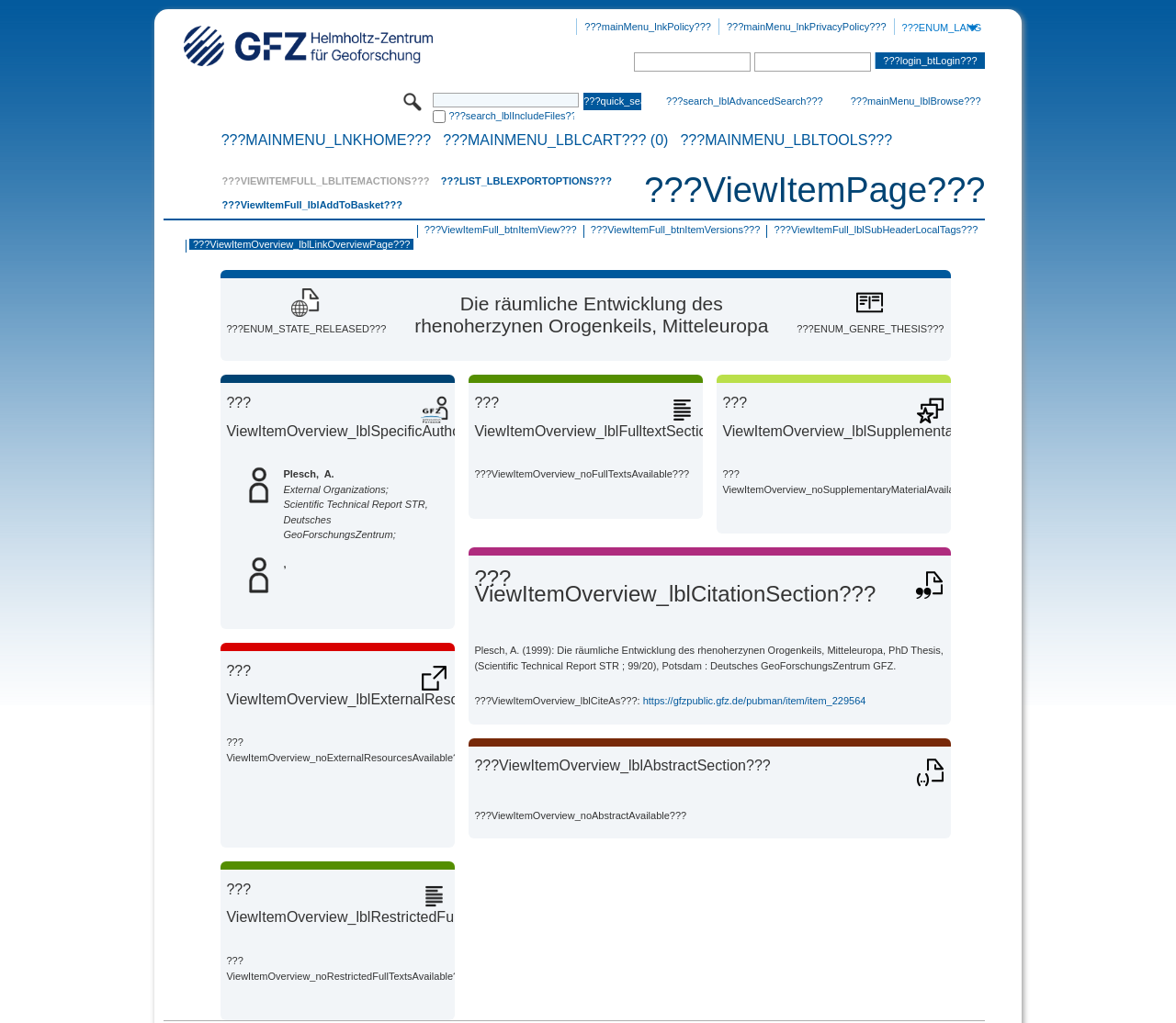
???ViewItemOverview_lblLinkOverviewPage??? (301, 244)
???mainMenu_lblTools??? (786, 140)
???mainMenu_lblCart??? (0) (555, 140)
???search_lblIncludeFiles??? (511, 115)
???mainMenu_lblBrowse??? (916, 101)
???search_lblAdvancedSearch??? (744, 101)
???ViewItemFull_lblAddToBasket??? (311, 204)
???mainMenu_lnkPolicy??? (647, 26)
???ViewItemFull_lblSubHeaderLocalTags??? (876, 229)
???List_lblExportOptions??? (526, 180)
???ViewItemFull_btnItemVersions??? (675, 229)
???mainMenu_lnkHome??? (326, 140)
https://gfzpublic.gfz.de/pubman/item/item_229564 (754, 700)
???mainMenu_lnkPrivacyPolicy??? (807, 26)
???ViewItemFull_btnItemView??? (500, 229)
